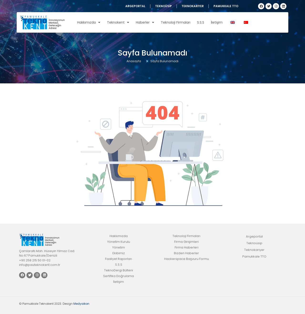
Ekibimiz (118, 253)
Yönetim (118, 247)
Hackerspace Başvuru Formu (186, 259)
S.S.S (200, 22)
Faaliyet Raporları (118, 259)
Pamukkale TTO (226, 6)
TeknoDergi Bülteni (118, 270)
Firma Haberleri (186, 247)
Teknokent (118, 22)
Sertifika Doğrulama (118, 276)
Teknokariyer (193, 6)
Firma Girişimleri (186, 241)
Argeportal (135, 6)
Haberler (145, 22)
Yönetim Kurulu (118, 241)
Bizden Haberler (186, 253)
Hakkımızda (88, 22)
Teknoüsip (163, 6)
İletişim (217, 22)
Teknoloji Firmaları (175, 22)
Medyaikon (81, 304)
